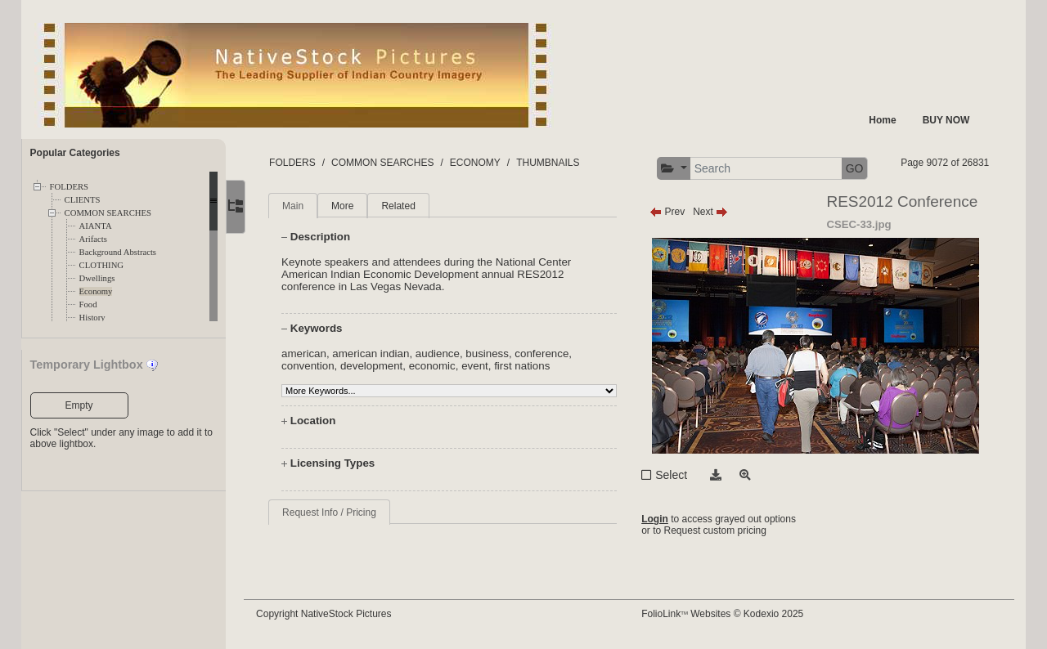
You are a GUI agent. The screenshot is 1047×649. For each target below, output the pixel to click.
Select (676, 474)
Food (88, 304)
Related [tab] (408, 206)
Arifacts (93, 239)
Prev (672, 211)
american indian (381, 353)
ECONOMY (485, 162)
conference (552, 353)
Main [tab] (303, 206)
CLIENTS (83, 199)
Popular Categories (75, 153)
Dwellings (97, 278)
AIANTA (95, 226)
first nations (532, 366)
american (314, 353)
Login (659, 519)
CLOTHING (101, 265)
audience (447, 353)
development (381, 366)
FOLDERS (69, 186)
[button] (678, 168)
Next (715, 211)
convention (318, 366)
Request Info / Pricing (340, 512)
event (485, 366)
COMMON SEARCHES (108, 212)
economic (442, 366)
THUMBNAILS (558, 162)
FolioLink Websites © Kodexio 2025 (727, 614)
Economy (96, 291)
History (92, 317)
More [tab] (353, 206)
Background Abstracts (117, 252)
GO (859, 168)
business (497, 353)
